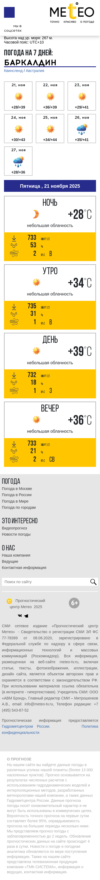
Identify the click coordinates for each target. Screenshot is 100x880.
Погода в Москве (17, 488)
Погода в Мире (15, 501)
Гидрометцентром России (25, 726)
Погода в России (16, 495)
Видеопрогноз (14, 528)
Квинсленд (13, 70)
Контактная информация (24, 567)
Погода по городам (19, 507)
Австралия (35, 70)
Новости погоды (16, 534)
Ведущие (10, 561)
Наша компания (16, 555)
